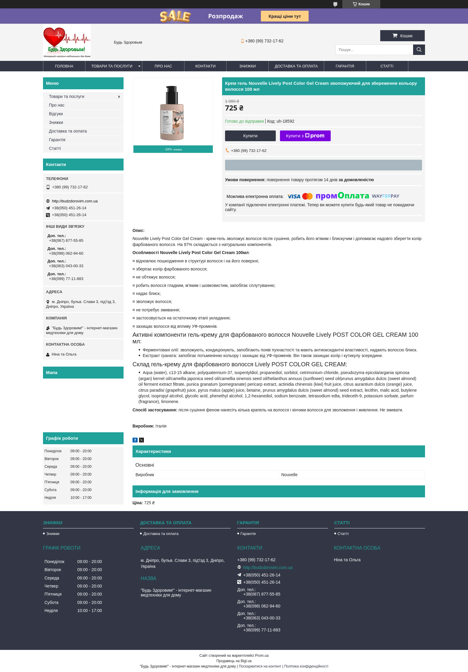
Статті (387, 66)
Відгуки (56, 113)
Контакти (205, 66)
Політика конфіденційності (306, 666)
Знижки (247, 66)
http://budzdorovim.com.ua (75, 201)
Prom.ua (262, 655)
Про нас (163, 66)
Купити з (305, 136)
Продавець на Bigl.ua (234, 661)
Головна (64, 66)
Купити (250, 135)
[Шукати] (419, 49)
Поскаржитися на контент (260, 666)
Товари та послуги (111, 66)
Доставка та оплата (296, 66)
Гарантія (345, 66)
